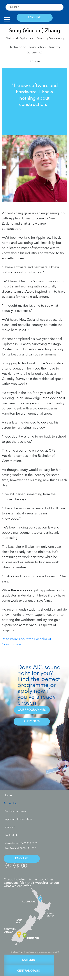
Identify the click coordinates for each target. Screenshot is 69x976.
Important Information (18, 819)
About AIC (10, 803)
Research (9, 827)
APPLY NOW (32, 721)
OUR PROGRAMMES (32, 710)
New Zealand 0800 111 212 (20, 848)
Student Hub (12, 835)
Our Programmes (15, 811)
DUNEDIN (28, 960)
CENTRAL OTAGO (28, 971)
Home (8, 795)
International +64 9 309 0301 (21, 843)
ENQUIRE (34, 17)
